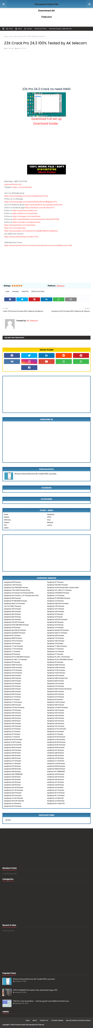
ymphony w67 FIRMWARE (56, 771)
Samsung (7, 520)
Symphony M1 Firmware (12, 635)
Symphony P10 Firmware (55, 651)
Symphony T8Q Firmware (55, 641)
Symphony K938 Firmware (13, 638)
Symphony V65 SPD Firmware (57, 619)
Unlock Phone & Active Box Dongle (78, 1020)
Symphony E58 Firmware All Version (59, 689)
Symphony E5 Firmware (55, 699)
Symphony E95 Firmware (12, 582)
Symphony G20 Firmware (12, 619)
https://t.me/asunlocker (22, 187)
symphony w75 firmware (55, 758)
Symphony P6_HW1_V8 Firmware (58, 657)
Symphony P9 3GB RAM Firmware (15, 601)
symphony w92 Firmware (12, 750)
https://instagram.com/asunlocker (26, 216)
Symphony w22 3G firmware (13, 787)
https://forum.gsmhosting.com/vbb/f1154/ (21, 237)
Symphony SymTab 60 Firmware (15, 630)
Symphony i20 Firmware (12, 627)
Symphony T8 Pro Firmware (13, 641)
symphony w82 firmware (55, 755)
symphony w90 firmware (12, 753)
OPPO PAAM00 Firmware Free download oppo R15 (35, 990)
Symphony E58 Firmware (12, 691)
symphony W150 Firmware (13, 739)
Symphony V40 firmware (12, 721)
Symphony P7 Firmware (55, 654)
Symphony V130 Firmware (13, 585)
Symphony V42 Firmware (12, 609)
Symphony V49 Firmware (55, 715)
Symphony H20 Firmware (12, 681)
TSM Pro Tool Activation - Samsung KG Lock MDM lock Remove (41, 1001)
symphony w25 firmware (55, 785)
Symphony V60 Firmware (55, 710)
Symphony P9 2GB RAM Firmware (58, 598)
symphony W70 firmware (12, 766)
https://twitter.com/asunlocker (25, 213)
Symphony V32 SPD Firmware (14, 622)
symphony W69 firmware (12, 769)
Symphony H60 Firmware (12, 675)
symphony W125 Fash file (13, 745)
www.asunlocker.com (13, 184)
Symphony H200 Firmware (56, 667)
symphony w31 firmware (55, 782)
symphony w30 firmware (12, 785)
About (18, 29)
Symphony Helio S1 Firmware (57, 633)
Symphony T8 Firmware (55, 643)
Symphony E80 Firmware (55, 681)
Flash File (25, 291)
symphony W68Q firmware (56, 769)
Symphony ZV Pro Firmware (56, 729)
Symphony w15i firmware (55, 801)
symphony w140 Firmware (56, 739)
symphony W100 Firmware (56, 745)
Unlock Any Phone (40, 29)
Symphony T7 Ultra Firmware (57, 646)
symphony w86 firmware (55, 753)
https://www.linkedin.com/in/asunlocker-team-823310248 (36, 219)
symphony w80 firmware (12, 758)
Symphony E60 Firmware (12, 689)
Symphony (50, 514)
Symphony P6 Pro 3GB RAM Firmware (17, 657)
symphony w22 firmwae (55, 787)
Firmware (15, 291)
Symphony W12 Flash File (56, 803)
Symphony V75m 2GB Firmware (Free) (17, 590)
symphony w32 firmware (12, 782)
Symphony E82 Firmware (12, 617)
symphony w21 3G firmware (13, 790)
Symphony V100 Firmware (56, 702)
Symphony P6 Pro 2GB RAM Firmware (60, 659)
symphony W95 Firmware (12, 747)
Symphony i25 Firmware (55, 625)
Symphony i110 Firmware (55, 595)
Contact (28, 29)
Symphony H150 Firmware (56, 670)
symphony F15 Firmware (55, 638)
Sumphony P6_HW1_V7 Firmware (15, 659)
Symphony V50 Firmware (12, 715)
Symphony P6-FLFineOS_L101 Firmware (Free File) (21, 595)
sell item (8, 820)
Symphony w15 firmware (12, 803)
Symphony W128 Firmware (56, 742)
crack (11, 36)
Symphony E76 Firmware (12, 686)
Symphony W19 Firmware (56, 793)
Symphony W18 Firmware (12, 795)
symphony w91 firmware (55, 750)
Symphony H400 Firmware (13, 665)
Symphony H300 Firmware (56, 665)
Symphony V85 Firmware (12, 705)
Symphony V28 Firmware (55, 723)
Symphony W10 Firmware (12, 806)
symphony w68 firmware (12, 771)
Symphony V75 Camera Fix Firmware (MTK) (19, 593)
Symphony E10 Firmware (55, 697)
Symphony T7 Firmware (12, 651)
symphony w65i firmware (55, 774)
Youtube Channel (57, 1020)
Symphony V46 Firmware (12, 718)
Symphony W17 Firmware (56, 795)
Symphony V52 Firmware (55, 713)
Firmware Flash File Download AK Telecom (46, 11)
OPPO (49, 517)
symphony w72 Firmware (12, 761)
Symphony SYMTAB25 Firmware (58, 593)
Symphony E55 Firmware (55, 691)
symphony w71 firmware (12, 763)
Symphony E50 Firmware (12, 694)
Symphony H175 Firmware (13, 670)
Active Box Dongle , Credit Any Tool (60, 29)
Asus (49, 520)
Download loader (46, 124)
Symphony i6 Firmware (55, 617)
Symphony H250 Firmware (13, 667)
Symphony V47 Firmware (55, 609)
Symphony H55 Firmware (55, 675)
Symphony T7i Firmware (55, 649)
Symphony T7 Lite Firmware (13, 646)
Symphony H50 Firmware (12, 678)
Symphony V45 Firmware (55, 718)
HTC (5, 525)
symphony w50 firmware (12, 779)
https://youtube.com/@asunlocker (26, 222)
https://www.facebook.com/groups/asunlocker (43, 205)
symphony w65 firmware (12, 777)
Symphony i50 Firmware (55, 622)
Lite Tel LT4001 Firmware (12, 606)
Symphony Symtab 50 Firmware (58, 630)
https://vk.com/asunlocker (15, 228)
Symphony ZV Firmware (12, 731)
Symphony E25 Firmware (55, 694)
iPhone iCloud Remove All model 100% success (35, 473)
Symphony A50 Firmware (55, 635)
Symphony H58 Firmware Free (57, 678)
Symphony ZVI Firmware (12, 729)
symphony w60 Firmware (55, 777)
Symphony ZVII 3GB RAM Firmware (16, 587)
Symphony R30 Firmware (12, 598)
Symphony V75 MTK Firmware (57, 707)
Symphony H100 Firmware (56, 673)
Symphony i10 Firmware (55, 627)
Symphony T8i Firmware (12, 643)
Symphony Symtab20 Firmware (14, 633)
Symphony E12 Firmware (12, 697)
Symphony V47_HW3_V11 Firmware (59, 590)
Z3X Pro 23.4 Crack (37, 291)
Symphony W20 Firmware (12, 793)
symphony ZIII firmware (12, 734)
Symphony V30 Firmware (12, 723)
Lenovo (49, 525)
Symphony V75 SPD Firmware (14, 707)
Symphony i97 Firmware (55, 582)
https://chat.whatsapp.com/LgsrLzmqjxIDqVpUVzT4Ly (26, 196)
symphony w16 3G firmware (13, 798)
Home (9, 29)
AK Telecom (10, 48)
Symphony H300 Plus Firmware (57, 603)
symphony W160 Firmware (56, 737)
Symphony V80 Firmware (55, 705)
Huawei (6, 522)
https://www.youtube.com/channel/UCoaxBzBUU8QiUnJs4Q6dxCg (30, 231)
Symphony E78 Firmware (55, 683)
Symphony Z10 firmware (55, 601)
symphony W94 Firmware (55, 747)
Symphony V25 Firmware (12, 726)
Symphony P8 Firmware (12, 654)
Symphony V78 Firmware (55, 606)
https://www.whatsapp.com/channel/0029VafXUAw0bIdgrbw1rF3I (30, 202)
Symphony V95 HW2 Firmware (57, 585)
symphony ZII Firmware (55, 734)
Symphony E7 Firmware (12, 699)
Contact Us (44, 1020)
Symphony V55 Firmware (12, 713)
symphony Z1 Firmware (12, 737)
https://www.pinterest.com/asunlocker (19, 225)
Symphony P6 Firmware (12, 662)
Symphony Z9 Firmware (55, 614)
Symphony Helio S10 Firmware (14, 603)
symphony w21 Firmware (55, 790)
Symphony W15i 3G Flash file (14, 801)
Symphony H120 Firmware (13, 673)
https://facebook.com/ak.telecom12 (39, 208)
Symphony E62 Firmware (12, 614)
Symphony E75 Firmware (55, 686)
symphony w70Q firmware (56, 763)
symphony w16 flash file (55, 798)
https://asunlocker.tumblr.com (25, 210)
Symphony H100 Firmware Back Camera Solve (63, 587)
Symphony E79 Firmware (12, 683)
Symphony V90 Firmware (55, 611)
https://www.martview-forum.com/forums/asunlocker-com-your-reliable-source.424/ (38, 245)
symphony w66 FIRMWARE (13, 774)
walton (6, 528)
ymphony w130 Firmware (12, 742)
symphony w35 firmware (55, 779)
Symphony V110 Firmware (13, 702)
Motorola (50, 522)
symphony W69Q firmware (56, 766)
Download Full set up (46, 119)
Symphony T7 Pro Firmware (13, 649)
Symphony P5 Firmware (55, 662)
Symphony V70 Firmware (12, 710)
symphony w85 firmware (12, 755)
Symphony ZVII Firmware (55, 726)
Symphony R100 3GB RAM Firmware (16, 625)
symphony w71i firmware (55, 761)
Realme (6, 517)
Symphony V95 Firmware (12, 611)
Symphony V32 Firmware (55, 721)
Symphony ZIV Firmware (55, 731)
